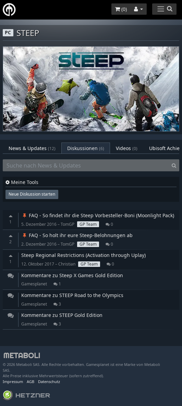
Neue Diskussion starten (32, 194)
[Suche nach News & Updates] (86, 165)
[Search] (174, 165)
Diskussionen (85, 148)
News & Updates (32, 148)
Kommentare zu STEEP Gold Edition (61, 315)
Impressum (13, 381)
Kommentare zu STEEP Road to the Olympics (72, 295)
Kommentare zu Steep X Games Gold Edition (72, 275)
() (121, 9)
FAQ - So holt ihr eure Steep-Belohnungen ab (77, 235)
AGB (30, 381)
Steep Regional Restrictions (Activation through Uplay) (83, 255)
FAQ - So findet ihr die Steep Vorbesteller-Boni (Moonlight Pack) (97, 215)
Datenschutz (49, 381)
